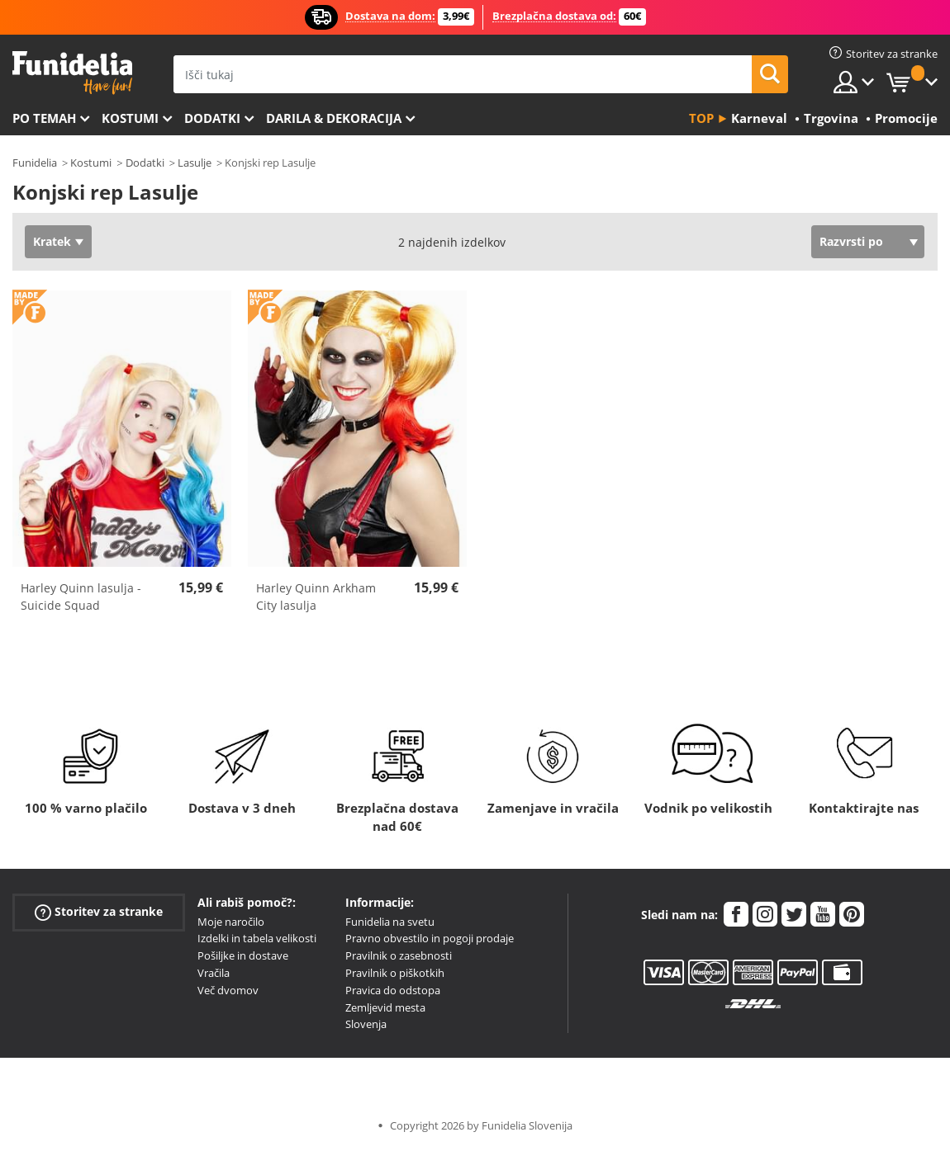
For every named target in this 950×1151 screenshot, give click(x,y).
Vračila (213, 972)
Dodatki (212, 118)
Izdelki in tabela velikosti (256, 938)
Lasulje (194, 162)
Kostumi (130, 118)
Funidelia (34, 162)
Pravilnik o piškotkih (394, 972)
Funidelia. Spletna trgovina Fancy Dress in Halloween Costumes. (72, 73)
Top (701, 118)
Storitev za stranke (99, 911)
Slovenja (366, 1024)
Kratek (52, 241)
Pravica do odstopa (392, 990)
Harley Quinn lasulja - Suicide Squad (81, 596)
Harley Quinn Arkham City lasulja (316, 596)
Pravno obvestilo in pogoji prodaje (429, 938)
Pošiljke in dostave (242, 955)
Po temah (44, 118)
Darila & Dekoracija (333, 118)
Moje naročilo (230, 921)
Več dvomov (228, 990)
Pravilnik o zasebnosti (398, 955)
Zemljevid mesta (385, 1007)
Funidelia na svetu (390, 921)
